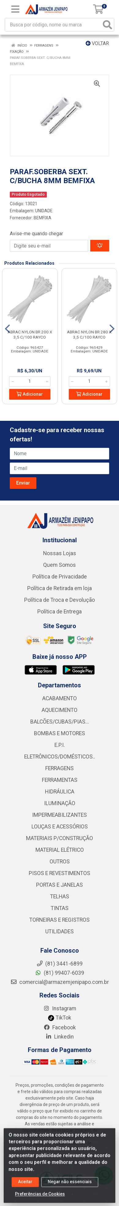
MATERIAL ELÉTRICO (59, 850)
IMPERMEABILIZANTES (59, 815)
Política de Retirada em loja (59, 588)
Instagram (59, 1008)
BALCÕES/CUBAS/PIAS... (59, 722)
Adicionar (30, 394)
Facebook (59, 1027)
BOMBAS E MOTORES (59, 733)
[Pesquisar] (107, 24)
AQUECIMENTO (59, 710)
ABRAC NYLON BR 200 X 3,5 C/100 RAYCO (30, 334)
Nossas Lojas (59, 553)
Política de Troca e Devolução (59, 600)
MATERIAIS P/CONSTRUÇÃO (59, 838)
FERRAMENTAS (59, 780)
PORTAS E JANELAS (59, 885)
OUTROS (60, 861)
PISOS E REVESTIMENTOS (59, 873)
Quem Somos (59, 565)
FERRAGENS (59, 768)
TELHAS (59, 896)
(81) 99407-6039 (59, 973)
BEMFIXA (42, 217)
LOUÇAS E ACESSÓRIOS (60, 827)
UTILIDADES (59, 931)
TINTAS (60, 908)
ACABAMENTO (59, 698)
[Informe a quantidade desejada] (29, 381)
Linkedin (59, 1037)
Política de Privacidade (59, 577)
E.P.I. (59, 745)
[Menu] (15, 9)
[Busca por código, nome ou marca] (53, 24)
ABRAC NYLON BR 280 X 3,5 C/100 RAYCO (89, 334)
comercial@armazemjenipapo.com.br (59, 982)
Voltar (97, 43)
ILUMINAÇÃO (59, 803)
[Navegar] (7, 329)
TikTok (59, 1018)
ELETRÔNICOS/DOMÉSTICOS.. (59, 757)
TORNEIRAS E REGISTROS (59, 920)
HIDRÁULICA (59, 792)
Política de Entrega (59, 612)
